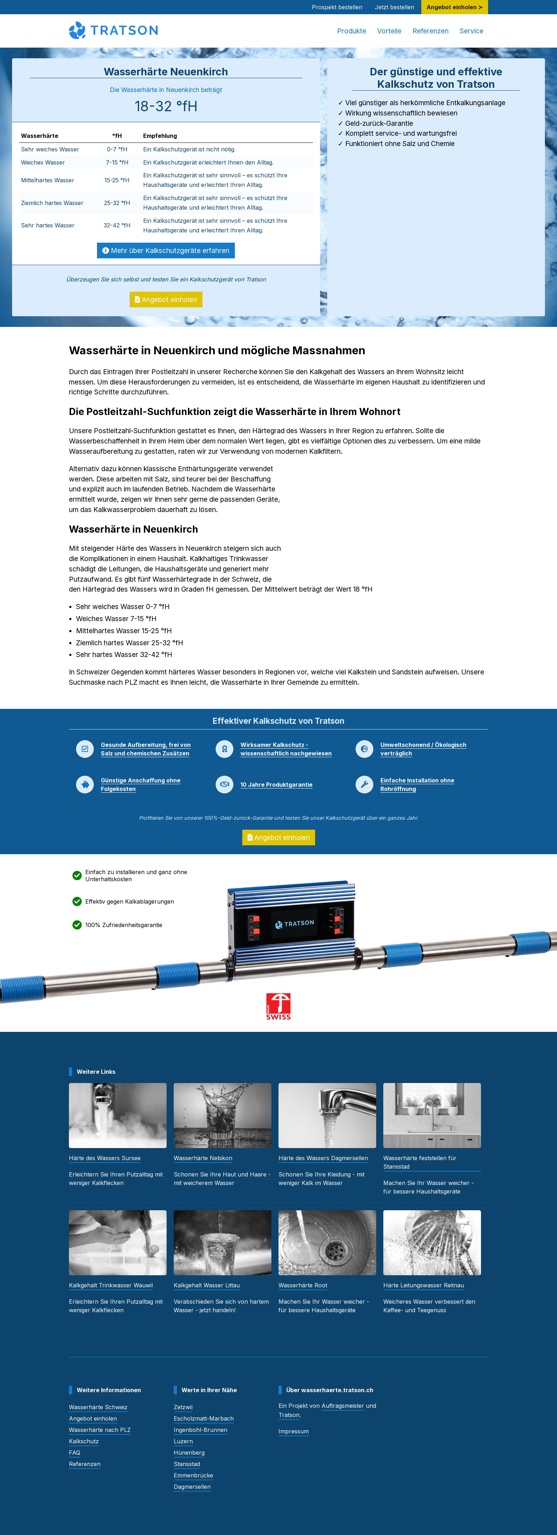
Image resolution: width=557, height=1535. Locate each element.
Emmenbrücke (193, 1475)
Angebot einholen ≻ (455, 7)
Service (471, 31)
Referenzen (430, 31)
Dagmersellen (192, 1486)
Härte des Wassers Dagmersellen (323, 1158)
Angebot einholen (166, 299)
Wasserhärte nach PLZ (100, 1429)
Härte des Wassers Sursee (105, 1158)
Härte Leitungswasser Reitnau (423, 1285)
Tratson (288, 1414)
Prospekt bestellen (337, 7)
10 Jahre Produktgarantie (276, 784)
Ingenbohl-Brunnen (200, 1429)
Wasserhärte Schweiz (98, 1407)
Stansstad (187, 1463)
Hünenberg (189, 1452)
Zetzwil (183, 1407)
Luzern (183, 1441)
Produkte (351, 31)
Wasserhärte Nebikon (203, 1158)
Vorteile (389, 31)
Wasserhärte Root (302, 1285)
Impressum (293, 1431)
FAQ (74, 1452)
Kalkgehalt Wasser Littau (207, 1285)
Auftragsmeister (342, 1405)
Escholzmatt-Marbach (204, 1418)
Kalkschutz (84, 1441)
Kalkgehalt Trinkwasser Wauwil (111, 1285)
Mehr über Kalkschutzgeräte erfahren (165, 250)
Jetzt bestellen (394, 7)
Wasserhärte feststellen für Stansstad (419, 1162)
